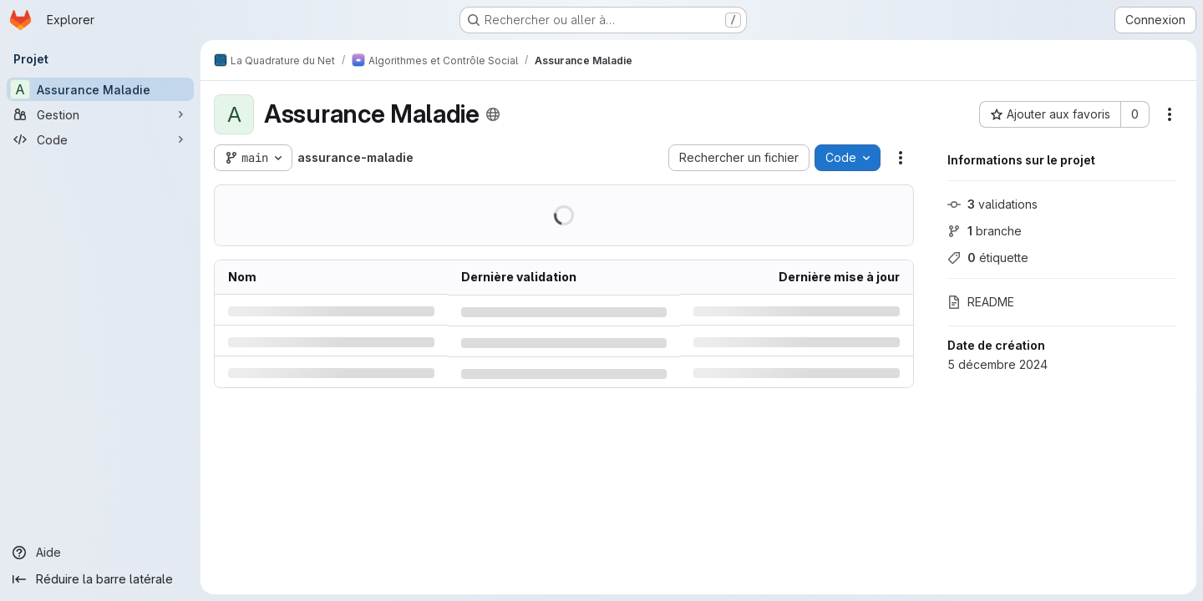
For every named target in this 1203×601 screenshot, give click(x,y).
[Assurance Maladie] (100, 89)
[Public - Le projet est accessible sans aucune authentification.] (493, 114)
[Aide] (100, 552)
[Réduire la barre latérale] (100, 579)
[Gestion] (100, 114)
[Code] (100, 139)
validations (992, 204)
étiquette (987, 257)
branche (984, 231)
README (980, 302)
